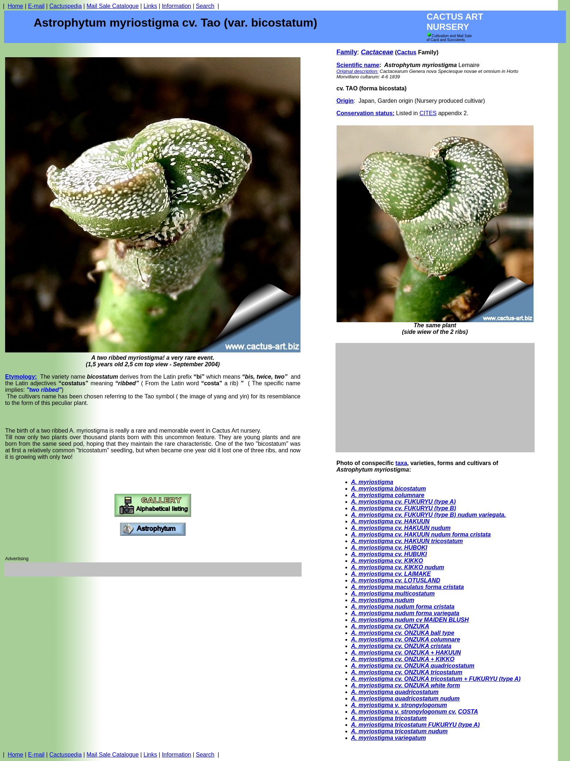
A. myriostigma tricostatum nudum (399, 731)
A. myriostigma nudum (382, 600)
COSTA (468, 712)
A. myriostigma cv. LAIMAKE (391, 574)
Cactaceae (377, 52)
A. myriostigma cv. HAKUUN (390, 521)
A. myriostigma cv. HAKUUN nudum (401, 528)
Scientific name (358, 65)
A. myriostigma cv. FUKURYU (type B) (403, 508)
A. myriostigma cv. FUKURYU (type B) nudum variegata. (428, 515)
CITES (428, 113)
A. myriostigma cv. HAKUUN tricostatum (407, 541)
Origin (345, 101)
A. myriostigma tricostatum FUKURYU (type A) (415, 725)
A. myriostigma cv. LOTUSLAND (396, 580)
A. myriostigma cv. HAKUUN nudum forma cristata (421, 534)
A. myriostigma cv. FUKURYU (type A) (403, 502)
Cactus (406, 52)
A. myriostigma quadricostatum (395, 692)
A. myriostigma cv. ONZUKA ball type (402, 633)
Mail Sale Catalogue (112, 6)
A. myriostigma (372, 482)
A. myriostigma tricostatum (389, 718)
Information (176, 6)
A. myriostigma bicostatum (388, 488)
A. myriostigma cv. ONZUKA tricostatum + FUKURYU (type (432, 679)
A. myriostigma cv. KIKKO (387, 561)
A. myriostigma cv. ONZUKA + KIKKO (402, 659)
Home (15, 6)
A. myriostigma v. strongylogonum (399, 705)
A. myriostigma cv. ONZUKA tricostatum (406, 672)
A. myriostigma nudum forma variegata (405, 613)
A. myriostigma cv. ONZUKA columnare (405, 639)
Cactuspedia (65, 6)
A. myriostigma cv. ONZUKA (390, 626)
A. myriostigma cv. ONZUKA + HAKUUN (406, 652)
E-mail (36, 6)
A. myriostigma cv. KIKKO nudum (397, 567)
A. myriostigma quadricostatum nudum (405, 698)
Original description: (358, 71)
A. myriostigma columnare (387, 495)
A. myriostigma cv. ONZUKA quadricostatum (412, 666)
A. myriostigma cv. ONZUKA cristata (401, 646)
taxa (401, 463)
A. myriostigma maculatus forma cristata (407, 587)
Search (205, 6)
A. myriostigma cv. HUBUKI (389, 554)
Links (150, 6)
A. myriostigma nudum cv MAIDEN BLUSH (410, 620)
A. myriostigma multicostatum (393, 593)
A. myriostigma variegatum (388, 738)
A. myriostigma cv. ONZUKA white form (405, 685)
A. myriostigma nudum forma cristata (403, 607)
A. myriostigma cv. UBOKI (389, 548)
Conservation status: (366, 113)
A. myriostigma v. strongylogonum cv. (404, 712)
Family (347, 52)
